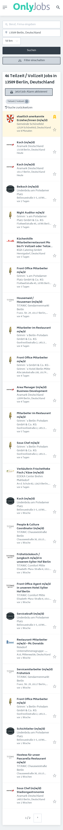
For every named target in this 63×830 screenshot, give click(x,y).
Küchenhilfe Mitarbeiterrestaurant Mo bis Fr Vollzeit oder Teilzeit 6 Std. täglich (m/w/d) (34, 244)
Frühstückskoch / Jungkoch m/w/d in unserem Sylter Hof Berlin (34, 558)
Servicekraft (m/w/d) (30, 614)
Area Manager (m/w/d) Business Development (32, 389)
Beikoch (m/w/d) (28, 187)
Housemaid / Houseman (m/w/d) (29, 300)
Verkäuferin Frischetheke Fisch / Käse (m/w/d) (33, 471)
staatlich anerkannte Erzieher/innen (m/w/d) (32, 119)
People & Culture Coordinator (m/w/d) (30, 527)
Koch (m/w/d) (26, 142)
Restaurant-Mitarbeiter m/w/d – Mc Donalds (32, 642)
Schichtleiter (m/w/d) (31, 729)
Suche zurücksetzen (18, 108)
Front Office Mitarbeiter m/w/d (32, 270)
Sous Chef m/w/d (28, 443)
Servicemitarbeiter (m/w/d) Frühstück (35, 671)
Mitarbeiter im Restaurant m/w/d (34, 330)
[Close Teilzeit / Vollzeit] (27, 101)
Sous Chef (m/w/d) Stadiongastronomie (30, 790)
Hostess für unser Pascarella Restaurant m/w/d (31, 759)
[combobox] (31, 24)
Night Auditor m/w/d (30, 213)
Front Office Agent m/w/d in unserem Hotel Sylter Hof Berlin (34, 588)
